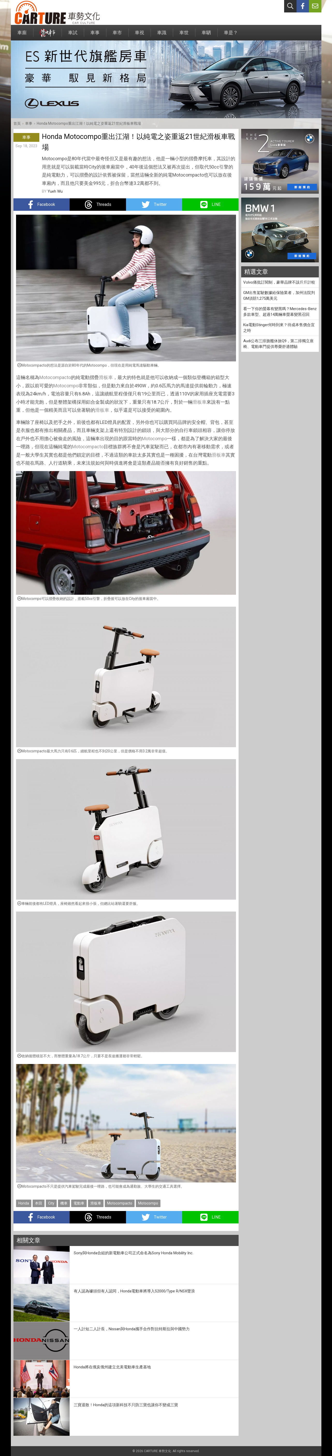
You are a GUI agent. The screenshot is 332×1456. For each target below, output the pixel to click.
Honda (23, 1203)
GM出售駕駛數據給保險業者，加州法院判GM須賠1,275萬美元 (279, 295)
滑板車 (106, 377)
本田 (38, 1203)
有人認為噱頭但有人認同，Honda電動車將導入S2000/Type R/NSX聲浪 (134, 1291)
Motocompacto (55, 377)
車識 (162, 35)
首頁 (17, 123)
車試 (73, 35)
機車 (64, 1203)
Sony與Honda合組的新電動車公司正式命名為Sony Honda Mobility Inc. (133, 1253)
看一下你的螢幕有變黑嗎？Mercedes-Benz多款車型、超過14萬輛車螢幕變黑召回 (280, 311)
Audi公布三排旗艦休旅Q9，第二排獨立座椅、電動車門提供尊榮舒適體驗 (278, 344)
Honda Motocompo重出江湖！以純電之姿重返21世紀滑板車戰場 (89, 123)
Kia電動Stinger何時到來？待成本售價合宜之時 (279, 328)
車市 (117, 35)
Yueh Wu (55, 191)
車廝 (22, 35)
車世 (184, 35)
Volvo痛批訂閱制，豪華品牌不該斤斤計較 (279, 282)
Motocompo (65, 385)
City (51, 1203)
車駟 (206, 35)
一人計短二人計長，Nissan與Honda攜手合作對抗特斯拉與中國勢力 (132, 1329)
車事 (95, 35)
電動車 (78, 1203)
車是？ (230, 35)
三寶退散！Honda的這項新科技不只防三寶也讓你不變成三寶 (126, 1405)
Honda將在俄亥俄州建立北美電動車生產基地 (112, 1367)
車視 (139, 35)
